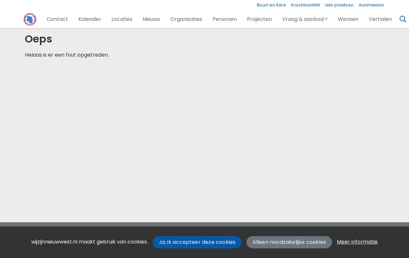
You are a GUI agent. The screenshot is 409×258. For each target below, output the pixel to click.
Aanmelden (371, 5)
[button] (57, 19)
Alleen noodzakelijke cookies (289, 242)
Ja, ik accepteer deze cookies (197, 242)
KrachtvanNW (305, 5)
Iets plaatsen (339, 5)
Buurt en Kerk (271, 5)
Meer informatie (357, 241)
